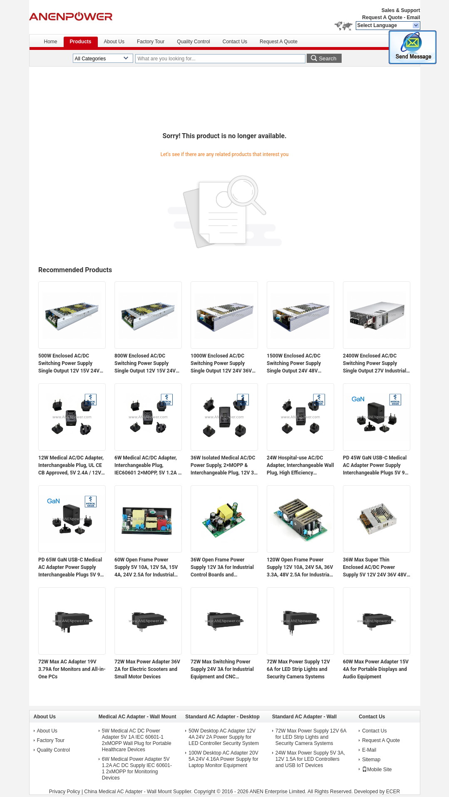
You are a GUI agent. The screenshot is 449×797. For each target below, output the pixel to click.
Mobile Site (377, 769)
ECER (393, 792)
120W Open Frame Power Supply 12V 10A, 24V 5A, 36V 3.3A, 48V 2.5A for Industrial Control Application (300, 568)
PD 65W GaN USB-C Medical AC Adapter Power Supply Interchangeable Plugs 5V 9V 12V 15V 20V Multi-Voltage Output (70, 568)
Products (81, 42)
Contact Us (235, 42)
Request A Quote (382, 17)
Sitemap (371, 759)
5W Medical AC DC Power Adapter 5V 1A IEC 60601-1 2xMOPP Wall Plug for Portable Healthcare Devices (136, 740)
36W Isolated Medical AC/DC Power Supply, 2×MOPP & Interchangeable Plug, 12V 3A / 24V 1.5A (224, 466)
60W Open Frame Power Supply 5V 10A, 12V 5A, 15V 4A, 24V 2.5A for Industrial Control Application (146, 568)
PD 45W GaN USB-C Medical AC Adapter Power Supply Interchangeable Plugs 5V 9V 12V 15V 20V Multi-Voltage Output (375, 466)
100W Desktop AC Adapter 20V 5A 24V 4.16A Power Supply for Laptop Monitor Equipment (223, 759)
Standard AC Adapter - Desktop (222, 717)
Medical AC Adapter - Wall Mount (137, 717)
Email (413, 17)
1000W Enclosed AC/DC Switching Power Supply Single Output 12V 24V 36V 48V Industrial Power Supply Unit (222, 364)
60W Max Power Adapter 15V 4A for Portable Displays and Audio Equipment (376, 669)
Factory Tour (150, 42)
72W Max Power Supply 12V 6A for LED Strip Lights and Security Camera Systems (298, 669)
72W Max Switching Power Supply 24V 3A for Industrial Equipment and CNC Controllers (222, 669)
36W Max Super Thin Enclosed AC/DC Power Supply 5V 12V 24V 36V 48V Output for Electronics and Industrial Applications (375, 568)
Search (327, 58)
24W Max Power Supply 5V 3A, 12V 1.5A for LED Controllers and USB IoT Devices (310, 759)
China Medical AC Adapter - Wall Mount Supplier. (139, 792)
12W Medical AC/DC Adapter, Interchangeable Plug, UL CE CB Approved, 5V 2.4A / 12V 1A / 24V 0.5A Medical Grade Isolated (71, 466)
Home (50, 42)
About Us (114, 42)
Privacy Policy (64, 792)
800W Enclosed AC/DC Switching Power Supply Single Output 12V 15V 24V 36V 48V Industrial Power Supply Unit (145, 364)
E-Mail (369, 750)
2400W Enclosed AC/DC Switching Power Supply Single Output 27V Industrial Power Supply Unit (374, 364)
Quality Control (193, 42)
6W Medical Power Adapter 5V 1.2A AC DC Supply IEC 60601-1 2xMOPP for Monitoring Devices (137, 768)
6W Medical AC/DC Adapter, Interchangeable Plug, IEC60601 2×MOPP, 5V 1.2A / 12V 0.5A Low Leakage (147, 466)
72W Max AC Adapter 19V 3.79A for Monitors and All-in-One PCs (72, 669)
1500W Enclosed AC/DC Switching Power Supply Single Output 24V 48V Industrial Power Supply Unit (298, 364)
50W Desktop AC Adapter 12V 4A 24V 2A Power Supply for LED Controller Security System (224, 737)
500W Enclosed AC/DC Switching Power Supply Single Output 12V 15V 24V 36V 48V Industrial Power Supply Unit (68, 364)
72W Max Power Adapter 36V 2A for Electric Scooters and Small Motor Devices (147, 669)
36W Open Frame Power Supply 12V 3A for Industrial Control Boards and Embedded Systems (222, 568)
